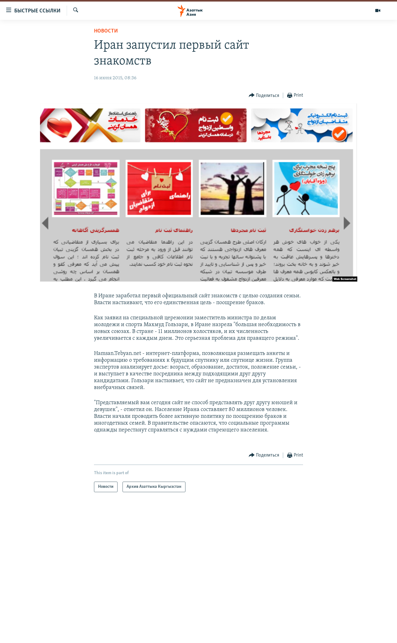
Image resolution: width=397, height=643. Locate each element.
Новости (106, 31)
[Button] (264, 95)
